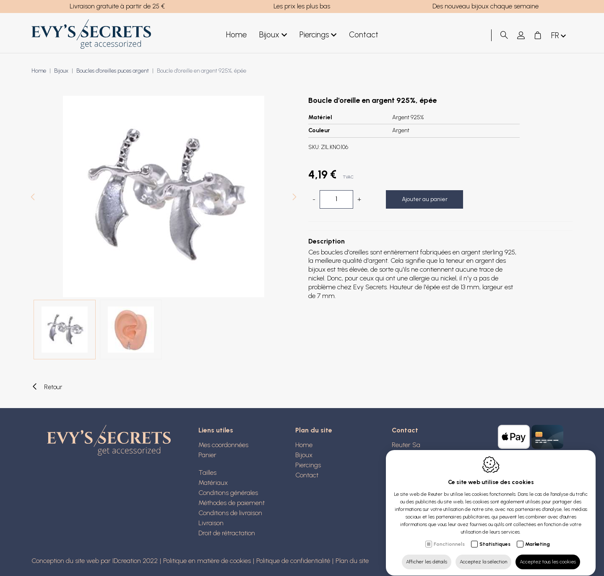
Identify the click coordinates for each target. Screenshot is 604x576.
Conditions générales (228, 493)
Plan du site (313, 430)
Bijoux (273, 35)
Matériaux (213, 483)
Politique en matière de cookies (207, 561)
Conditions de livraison (230, 513)
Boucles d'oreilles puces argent (112, 70)
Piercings (317, 35)
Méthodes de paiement (231, 503)
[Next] (294, 198)
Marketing (537, 536)
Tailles (207, 473)
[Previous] (32, 198)
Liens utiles (215, 430)
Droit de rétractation (226, 533)
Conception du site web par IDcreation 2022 (94, 561)
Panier (207, 455)
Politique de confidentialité (293, 561)
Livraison (211, 523)
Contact (363, 34)
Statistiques (494, 536)
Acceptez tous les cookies (548, 554)
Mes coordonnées (223, 445)
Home (236, 34)
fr (559, 36)
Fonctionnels (449, 536)
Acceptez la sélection (483, 554)
